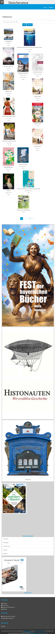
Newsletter (28, 479)
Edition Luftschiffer (40, 631)
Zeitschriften (28, 593)
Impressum (5, 605)
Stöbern (5, 553)
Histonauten (27, 631)
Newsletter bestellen (7, 618)
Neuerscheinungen (28, 536)
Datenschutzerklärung (7, 607)
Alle (24, 24)
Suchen (30, 24)
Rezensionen (6, 546)
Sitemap (4, 603)
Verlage (51, 7)
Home (45, 7)
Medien (5, 550)
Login (3, 626)
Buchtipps (6, 542)
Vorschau (5, 539)
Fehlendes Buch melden (8, 616)
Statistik (4, 609)
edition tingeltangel (27, 632)
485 (30, 218)
